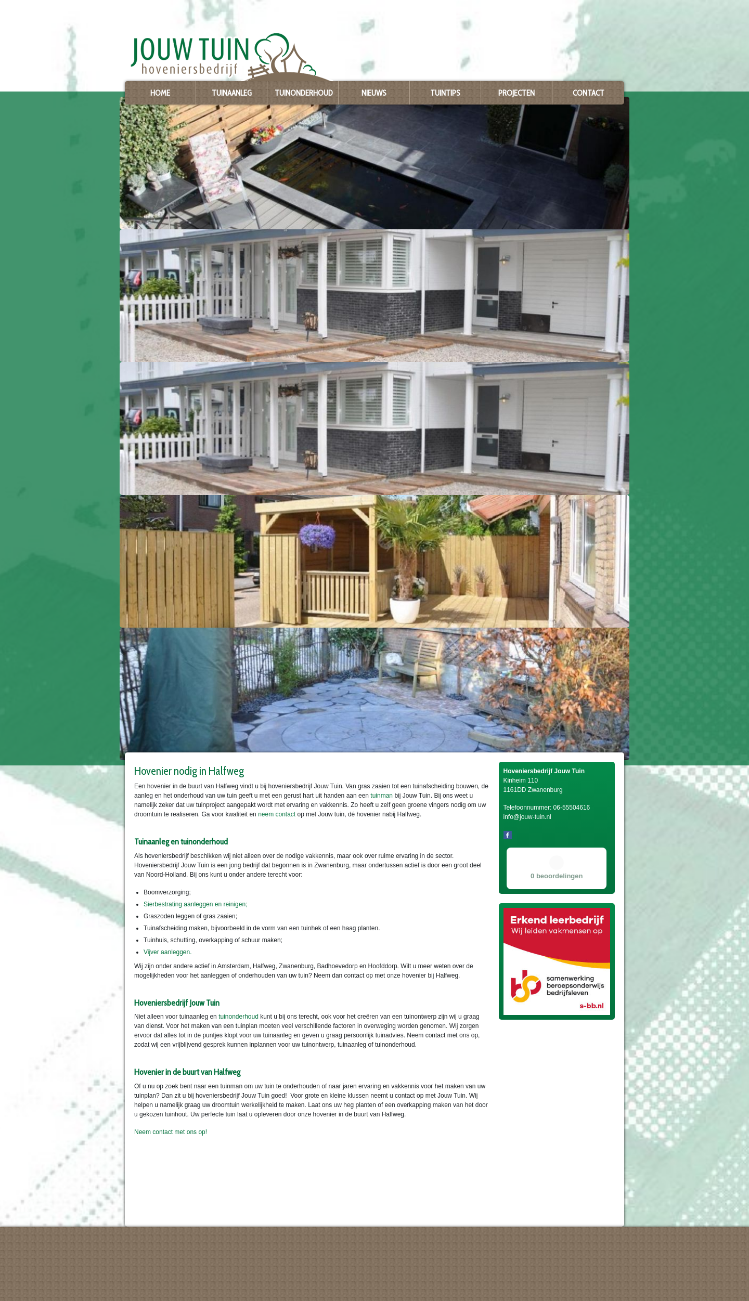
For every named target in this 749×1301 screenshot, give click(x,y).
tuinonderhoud (238, 1016)
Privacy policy (142, 1291)
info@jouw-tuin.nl (154, 1283)
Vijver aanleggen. (168, 952)
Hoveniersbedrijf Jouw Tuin (159, 1248)
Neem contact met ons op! (170, 1132)
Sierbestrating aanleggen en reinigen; (195, 904)
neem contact (276, 814)
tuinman (381, 795)
